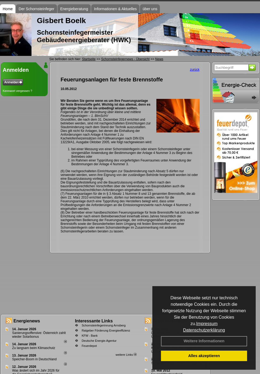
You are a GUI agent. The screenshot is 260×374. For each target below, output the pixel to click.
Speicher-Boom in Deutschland (34, 359)
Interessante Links (94, 321)
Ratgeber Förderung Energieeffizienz (106, 330)
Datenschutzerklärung (204, 330)
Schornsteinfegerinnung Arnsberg (103, 325)
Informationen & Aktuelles (115, 9)
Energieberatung (74, 9)
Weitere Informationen (204, 341)
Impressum (206, 323)
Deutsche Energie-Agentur (99, 340)
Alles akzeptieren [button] (204, 356)
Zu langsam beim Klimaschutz (33, 348)
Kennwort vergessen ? (17, 90)
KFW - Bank (89, 335)
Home (8, 9)
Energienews (26, 321)
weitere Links (125, 354)
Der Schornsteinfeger (36, 9)
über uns (150, 9)
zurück (194, 69)
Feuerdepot (89, 345)
